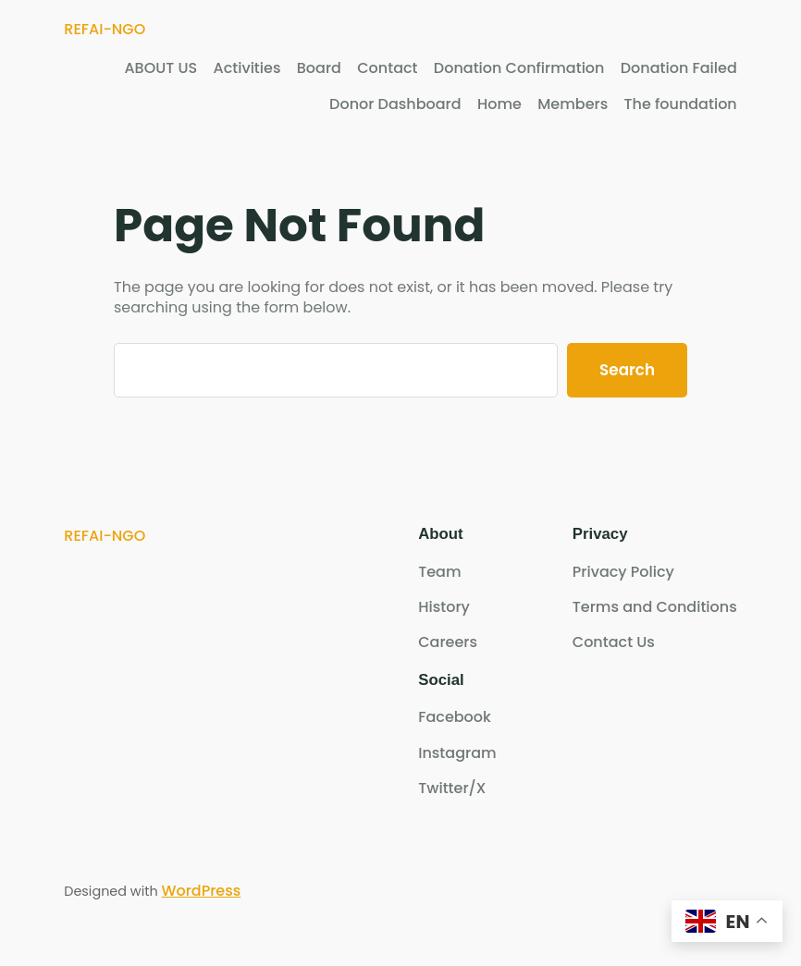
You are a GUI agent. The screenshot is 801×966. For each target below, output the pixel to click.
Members (572, 104)
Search (627, 370)
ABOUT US (160, 68)
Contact (387, 68)
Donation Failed (679, 68)
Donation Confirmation (519, 68)
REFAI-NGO (104, 29)
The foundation (680, 104)
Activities (247, 68)
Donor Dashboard (395, 104)
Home (499, 104)
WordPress (200, 890)
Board (319, 68)
